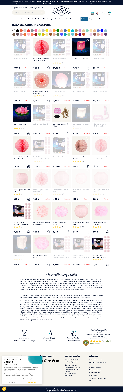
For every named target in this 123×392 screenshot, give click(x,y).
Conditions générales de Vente (97, 358)
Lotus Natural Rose (20, 124)
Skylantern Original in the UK (97, 374)
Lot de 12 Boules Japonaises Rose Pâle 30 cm (22, 224)
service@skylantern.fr (72, 356)
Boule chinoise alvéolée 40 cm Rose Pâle (41, 59)
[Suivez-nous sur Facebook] (42, 355)
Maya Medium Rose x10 (80, 59)
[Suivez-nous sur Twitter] (49, 355)
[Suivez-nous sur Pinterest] (53, 355)
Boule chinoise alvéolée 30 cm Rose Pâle (21, 158)
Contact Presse (94, 367)
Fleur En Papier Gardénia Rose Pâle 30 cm (41, 223)
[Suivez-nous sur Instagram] (46, 355)
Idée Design (93, 370)
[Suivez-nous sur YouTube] (57, 355)
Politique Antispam (95, 364)
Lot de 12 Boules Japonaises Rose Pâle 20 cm (101, 257)
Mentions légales (95, 361)
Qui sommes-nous (95, 354)
